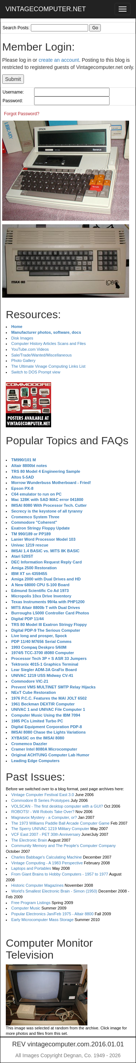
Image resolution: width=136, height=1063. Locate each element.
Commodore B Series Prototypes (40, 800)
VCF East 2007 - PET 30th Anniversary (46, 834)
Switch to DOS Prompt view (35, 372)
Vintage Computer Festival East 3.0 (42, 794)
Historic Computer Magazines (37, 885)
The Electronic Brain (29, 840)
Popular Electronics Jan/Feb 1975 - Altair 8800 (52, 914)
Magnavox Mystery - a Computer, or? (44, 817)
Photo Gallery (23, 360)
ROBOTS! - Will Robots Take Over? (42, 811)
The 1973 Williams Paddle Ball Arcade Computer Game (60, 823)
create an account (58, 60)
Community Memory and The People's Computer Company (63, 845)
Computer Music (25, 908)
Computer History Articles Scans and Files (48, 343)
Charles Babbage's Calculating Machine (46, 857)
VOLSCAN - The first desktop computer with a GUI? (57, 806)
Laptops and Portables (31, 868)
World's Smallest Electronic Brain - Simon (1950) (54, 891)
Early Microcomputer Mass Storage (42, 919)
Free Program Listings (30, 902)
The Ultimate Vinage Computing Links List (48, 366)
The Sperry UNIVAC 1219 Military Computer (50, 828)
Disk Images (22, 338)
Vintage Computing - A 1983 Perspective (47, 863)
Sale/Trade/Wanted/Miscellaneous (41, 355)
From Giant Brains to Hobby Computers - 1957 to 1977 (59, 874)
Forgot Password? (21, 113)
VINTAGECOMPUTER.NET (45, 9)
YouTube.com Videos (30, 349)
